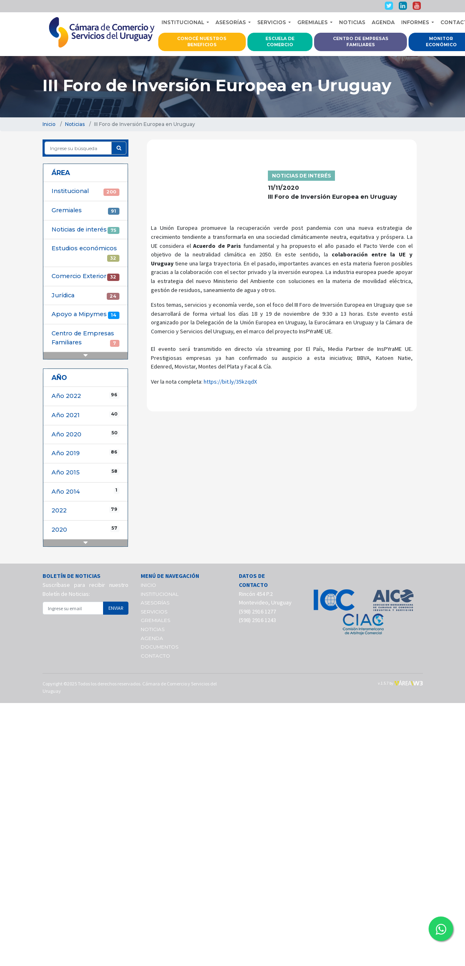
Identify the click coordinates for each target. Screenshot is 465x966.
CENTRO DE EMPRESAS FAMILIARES (361, 42)
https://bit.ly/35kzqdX (230, 381)
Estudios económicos (85, 253)
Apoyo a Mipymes (85, 314)
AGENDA (383, 22)
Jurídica (85, 296)
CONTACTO (155, 656)
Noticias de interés (85, 230)
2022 (85, 510)
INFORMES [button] (415, 22)
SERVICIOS (154, 612)
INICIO (148, 585)
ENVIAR (115, 608)
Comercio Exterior (85, 276)
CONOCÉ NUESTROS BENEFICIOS (202, 42)
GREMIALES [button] (313, 22)
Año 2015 (85, 472)
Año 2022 (85, 396)
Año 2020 (85, 434)
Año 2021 (85, 415)
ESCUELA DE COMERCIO (279, 42)
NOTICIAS (352, 22)
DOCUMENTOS (159, 647)
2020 (85, 529)
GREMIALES (155, 620)
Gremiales (85, 211)
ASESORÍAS (155, 603)
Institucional (85, 191)
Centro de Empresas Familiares (85, 338)
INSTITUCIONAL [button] (183, 22)
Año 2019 (85, 453)
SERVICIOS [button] (272, 22)
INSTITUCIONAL (160, 594)
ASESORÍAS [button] (231, 22)
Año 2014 (85, 491)
